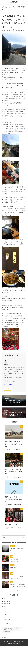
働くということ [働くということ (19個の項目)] (8, 628)
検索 (23, 537)
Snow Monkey (7, 641)
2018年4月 (5, 614)
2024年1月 (5, 598)
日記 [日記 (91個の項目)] (6, 630)
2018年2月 (5, 619)
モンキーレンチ (20, 641)
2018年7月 (5, 606)
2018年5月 (5, 611)
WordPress (17, 643)
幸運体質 (14, 2)
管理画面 (4, 637)
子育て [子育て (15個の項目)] (18, 628)
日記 (24, 30)
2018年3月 (5, 617)
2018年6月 (5, 609)
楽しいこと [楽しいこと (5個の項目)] (14, 630)
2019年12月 (5, 601)
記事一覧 (7, 388)
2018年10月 (5, 603)
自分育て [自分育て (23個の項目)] (7, 631)
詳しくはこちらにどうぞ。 (10, 384)
